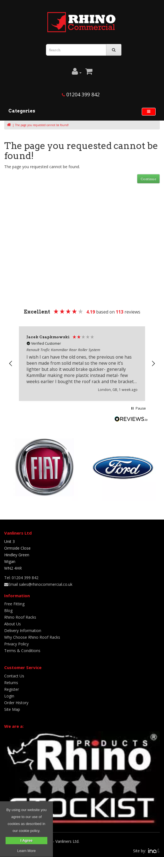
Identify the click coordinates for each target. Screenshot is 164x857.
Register (11, 689)
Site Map (12, 709)
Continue (148, 179)
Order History (16, 702)
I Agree (26, 840)
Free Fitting (14, 603)
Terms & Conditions (22, 650)
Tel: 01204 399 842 (21, 577)
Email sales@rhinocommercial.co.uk (38, 584)
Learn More (26, 851)
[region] (82, 364)
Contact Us (14, 676)
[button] (11, 363)
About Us (12, 623)
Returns (11, 682)
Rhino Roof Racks (20, 617)
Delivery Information (22, 630)
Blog (8, 610)
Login (9, 696)
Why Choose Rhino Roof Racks (32, 637)
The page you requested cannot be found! (42, 125)
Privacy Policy (16, 644)
